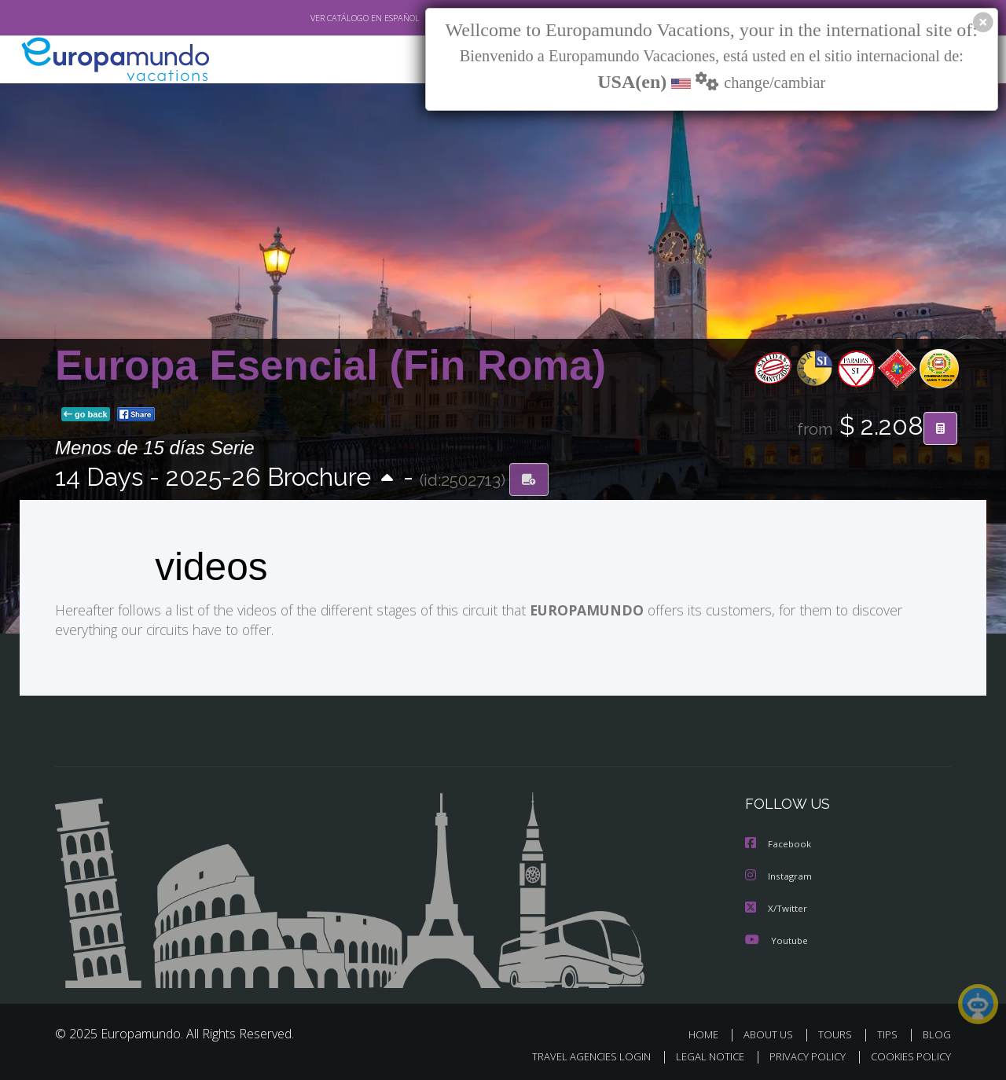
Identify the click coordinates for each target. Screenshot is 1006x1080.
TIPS (889, 1032)
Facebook (779, 843)
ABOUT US (773, 1032)
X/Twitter (776, 906)
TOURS (838, 1032)
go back (86, 415)
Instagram (779, 874)
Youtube (776, 937)
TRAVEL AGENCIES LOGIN (576, 1054)
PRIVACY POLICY (800, 1054)
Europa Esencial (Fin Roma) (330, 365)
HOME (709, 1032)
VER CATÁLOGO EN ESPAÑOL (328, 18)
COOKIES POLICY (907, 1054)
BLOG (937, 1032)
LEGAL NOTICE (699, 1054)
